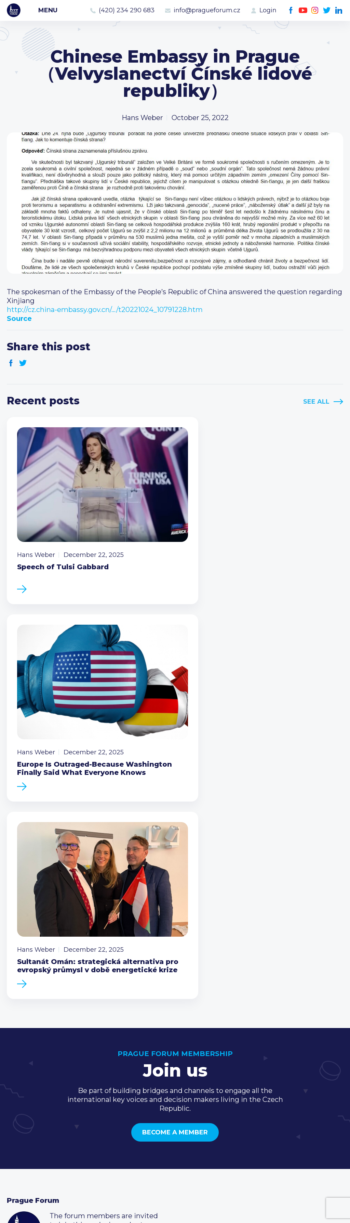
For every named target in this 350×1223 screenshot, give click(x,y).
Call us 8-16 (253, 1085)
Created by (175, 1210)
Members (23, 1107)
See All (316, 401)
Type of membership (156, 1096)
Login (268, 10)
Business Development (46, 1118)
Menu (47, 10)
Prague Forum (14, 10)
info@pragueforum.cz (207, 10)
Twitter (327, 10)
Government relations (44, 1128)
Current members (152, 1085)
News (16, 1085)
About (17, 1139)
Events (18, 1096)
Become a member (175, 897)
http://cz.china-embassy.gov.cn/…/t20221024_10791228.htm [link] (105, 309)
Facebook (291, 10)
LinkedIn (339, 10)
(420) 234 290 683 (126, 10)
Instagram (315, 10)
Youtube (303, 10)
